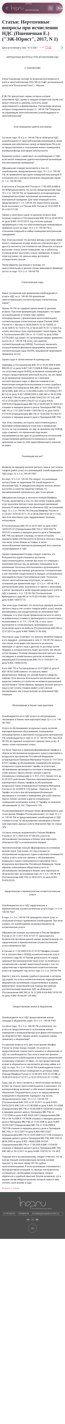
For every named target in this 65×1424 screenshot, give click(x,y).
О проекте (9, 1213)
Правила (23, 1213)
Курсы (28, 4)
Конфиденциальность (45, 1213)
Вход (60, 8)
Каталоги (33, 23)
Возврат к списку (11, 1188)
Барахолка (31, 17)
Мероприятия (32, 10)
